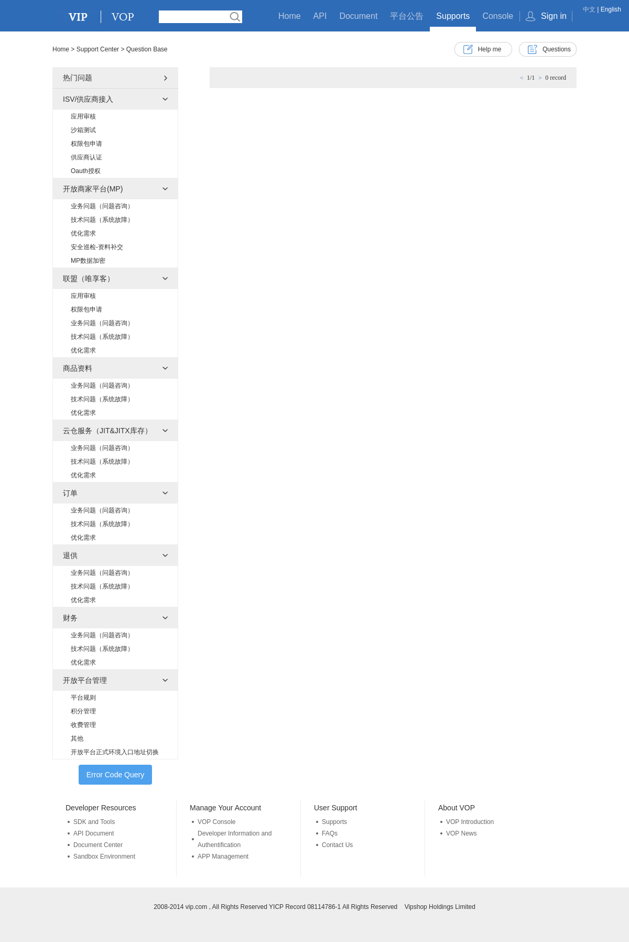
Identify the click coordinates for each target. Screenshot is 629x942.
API (320, 16)
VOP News (461, 833)
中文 (589, 9)
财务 (70, 618)
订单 (70, 493)
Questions (557, 49)
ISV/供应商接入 (88, 99)
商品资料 (77, 368)
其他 (77, 738)
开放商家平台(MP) (93, 189)
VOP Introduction (470, 822)
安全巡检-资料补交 (97, 247)
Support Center (98, 49)
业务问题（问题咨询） (102, 206)
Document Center (98, 845)
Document (358, 16)
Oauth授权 (86, 171)
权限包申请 (86, 143)
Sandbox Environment (104, 856)
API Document (93, 833)
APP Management (223, 856)
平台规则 (83, 697)
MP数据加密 (88, 260)
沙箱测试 (83, 130)
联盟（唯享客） (88, 278)
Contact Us (337, 845)
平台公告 (407, 16)
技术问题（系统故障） (102, 219)
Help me (490, 49)
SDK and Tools (94, 822)
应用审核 (83, 116)
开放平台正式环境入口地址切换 (115, 752)
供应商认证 (86, 157)
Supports (453, 16)
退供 (70, 555)
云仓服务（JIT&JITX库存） (107, 430)
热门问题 (77, 77)
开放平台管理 (85, 680)
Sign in (554, 16)
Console (497, 16)
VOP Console (217, 822)
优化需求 (83, 233)
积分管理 (83, 711)
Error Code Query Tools (115, 777)
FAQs (330, 833)
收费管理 (83, 725)
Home (289, 16)
